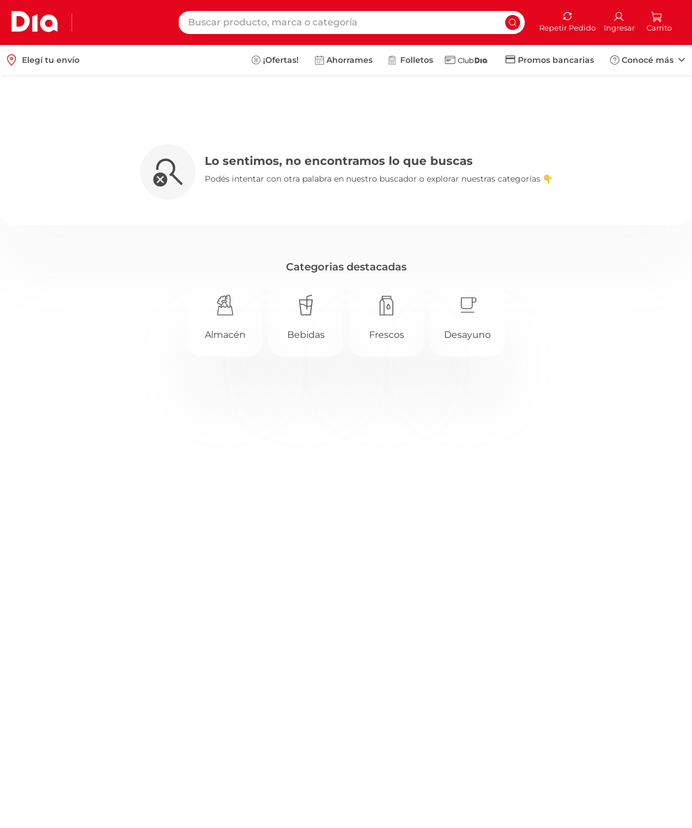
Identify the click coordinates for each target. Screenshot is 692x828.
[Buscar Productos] (512, 22)
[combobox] (351, 22)
